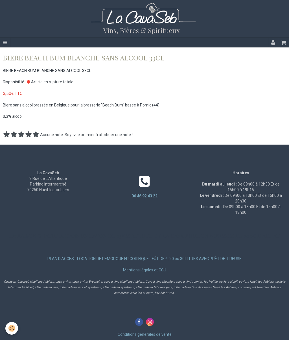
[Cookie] (12, 328)
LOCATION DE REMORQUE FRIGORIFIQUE (113, 258)
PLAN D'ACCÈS (60, 258)
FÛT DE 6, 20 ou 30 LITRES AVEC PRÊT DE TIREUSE (197, 258)
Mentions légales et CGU (144, 270)
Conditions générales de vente (145, 334)
